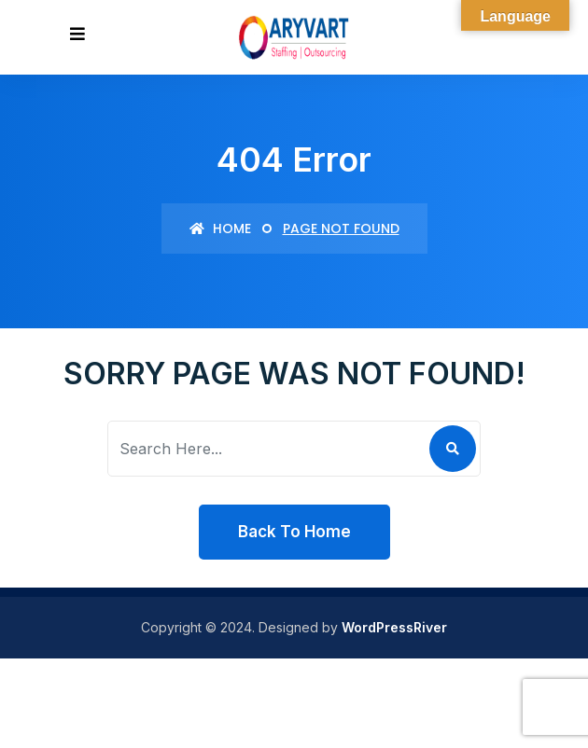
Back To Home (294, 531)
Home (220, 228)
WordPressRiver (394, 627)
